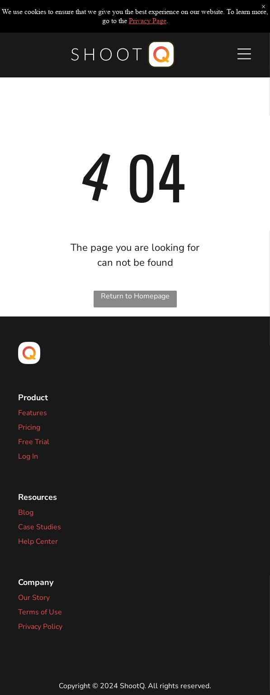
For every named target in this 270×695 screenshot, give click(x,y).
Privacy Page (147, 20)
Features (32, 413)
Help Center (38, 541)
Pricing (29, 427)
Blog (25, 513)
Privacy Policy (40, 627)
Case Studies (39, 527)
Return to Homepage (135, 296)
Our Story (34, 598)
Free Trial (33, 442)
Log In (28, 456)
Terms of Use (40, 612)
